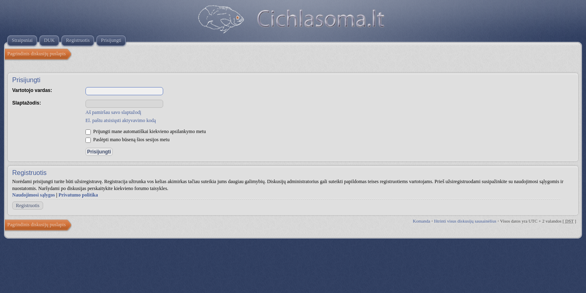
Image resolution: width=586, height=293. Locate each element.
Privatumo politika (78, 195)
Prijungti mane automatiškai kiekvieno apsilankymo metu (145, 131)
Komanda (421, 221)
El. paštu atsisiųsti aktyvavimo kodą (120, 120)
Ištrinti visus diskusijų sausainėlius (465, 221)
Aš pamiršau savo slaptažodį (113, 112)
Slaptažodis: (26, 103)
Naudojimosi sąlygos (33, 195)
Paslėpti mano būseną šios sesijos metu (127, 139)
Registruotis (27, 205)
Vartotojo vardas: (32, 90)
